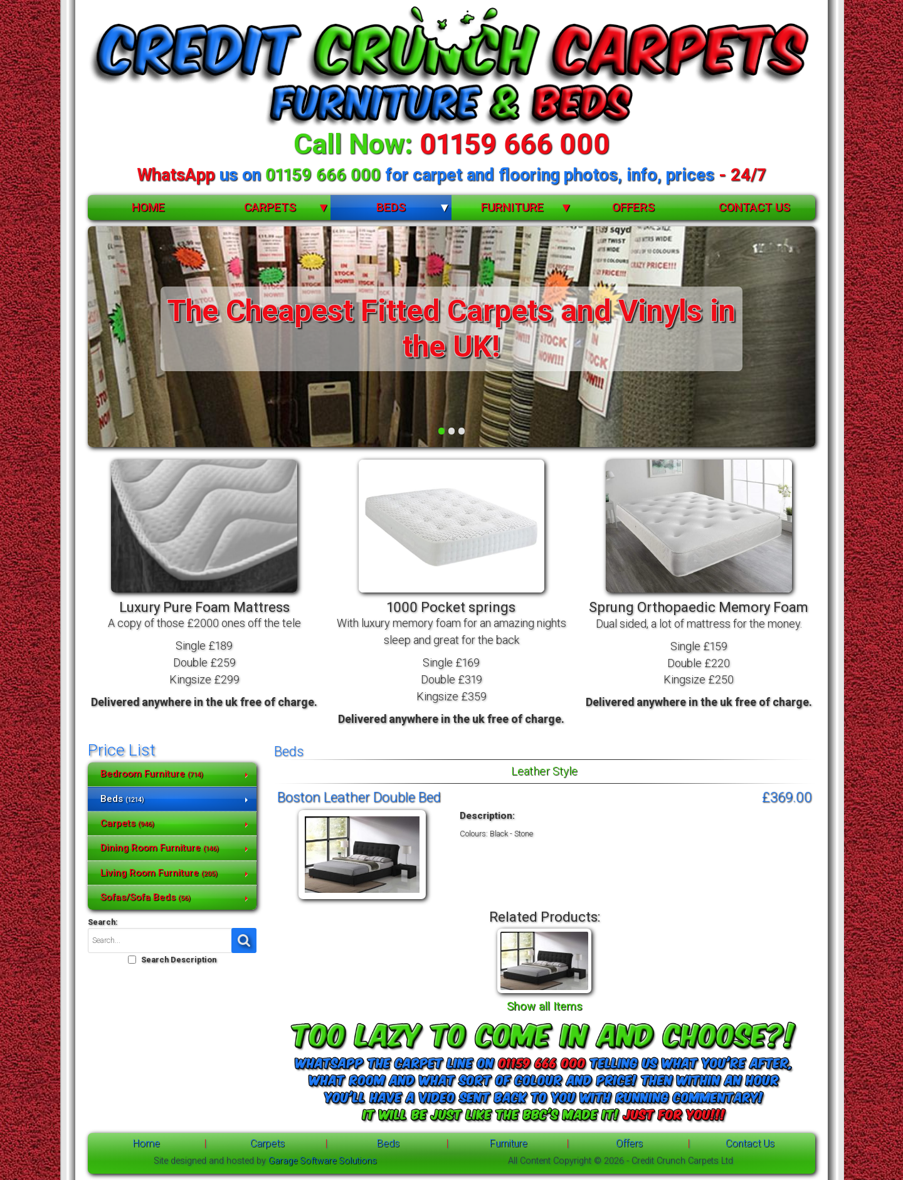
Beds (391, 207)
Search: (103, 922)
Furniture (512, 207)
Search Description (178, 959)
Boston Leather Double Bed (359, 797)
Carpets (270, 207)
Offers (633, 207)
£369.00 (787, 797)
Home (148, 207)
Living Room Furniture (159, 872)
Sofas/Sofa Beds (145, 897)
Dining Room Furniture (159, 847)
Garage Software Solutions (322, 1161)
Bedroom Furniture (151, 773)
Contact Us (754, 207)
